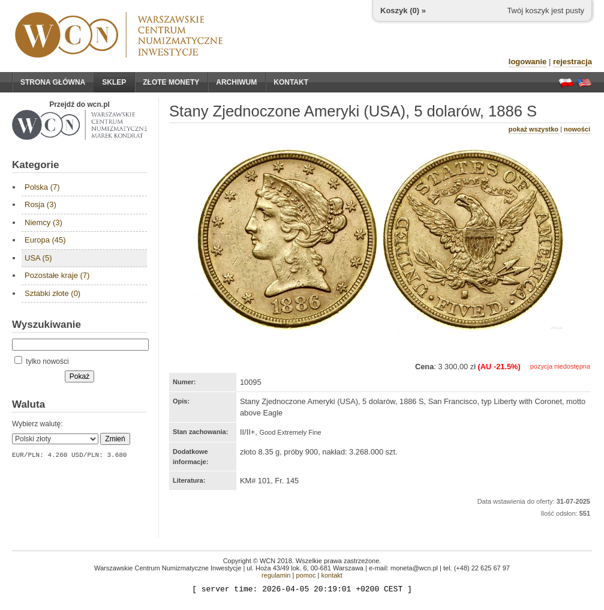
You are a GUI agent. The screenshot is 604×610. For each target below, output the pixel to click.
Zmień (115, 439)
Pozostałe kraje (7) (57, 275)
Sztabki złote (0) (52, 293)
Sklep (114, 82)
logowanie (528, 61)
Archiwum (236, 82)
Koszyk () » (403, 10)
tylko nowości (41, 361)
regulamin (276, 575)
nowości (577, 129)
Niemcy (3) (43, 222)
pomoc (305, 575)
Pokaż (79, 376)
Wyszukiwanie (46, 324)
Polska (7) (42, 187)
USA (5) (38, 257)
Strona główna (52, 82)
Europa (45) (45, 239)
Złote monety (171, 82)
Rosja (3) (40, 204)
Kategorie (35, 165)
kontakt (331, 575)
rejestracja (572, 61)
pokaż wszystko (533, 129)
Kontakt (291, 82)
